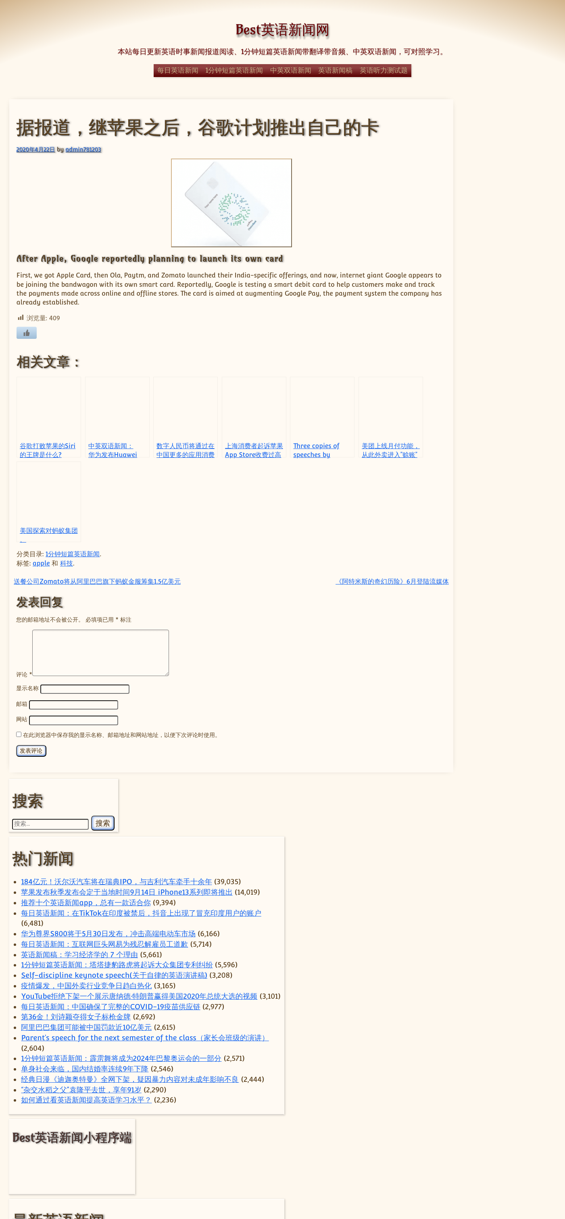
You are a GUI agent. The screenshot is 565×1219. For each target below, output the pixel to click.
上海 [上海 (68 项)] (458, 1051)
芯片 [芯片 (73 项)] (524, 1128)
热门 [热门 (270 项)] (498, 1085)
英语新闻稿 (335, 70)
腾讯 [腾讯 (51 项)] (503, 1128)
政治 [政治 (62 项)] (522, 1075)
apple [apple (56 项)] (434, 995)
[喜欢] (26, 332)
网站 (21, 727)
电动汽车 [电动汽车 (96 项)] (484, 1099)
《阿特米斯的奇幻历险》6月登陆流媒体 (343, 580)
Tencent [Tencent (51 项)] (521, 1022)
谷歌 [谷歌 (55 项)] (477, 1140)
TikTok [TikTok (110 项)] (474, 1034)
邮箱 (21, 712)
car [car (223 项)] (504, 994)
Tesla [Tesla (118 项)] (439, 1034)
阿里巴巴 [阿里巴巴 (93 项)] (506, 1139)
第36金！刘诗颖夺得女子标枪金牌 (487, 497)
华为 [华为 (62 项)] (433, 1064)
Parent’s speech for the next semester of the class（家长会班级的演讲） (487, 549)
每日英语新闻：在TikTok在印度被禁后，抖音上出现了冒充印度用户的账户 (490, 289)
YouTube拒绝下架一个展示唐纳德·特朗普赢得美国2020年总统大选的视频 (488, 455)
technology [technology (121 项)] (481, 1021)
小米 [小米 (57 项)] (453, 1075)
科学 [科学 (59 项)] (458, 1114)
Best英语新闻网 (282, 29)
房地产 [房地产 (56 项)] (474, 1075)
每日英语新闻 (177, 70)
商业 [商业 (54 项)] (454, 1064)
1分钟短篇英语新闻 (234, 70)
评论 (23, 682)
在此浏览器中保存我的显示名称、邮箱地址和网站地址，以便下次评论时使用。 (121, 742)
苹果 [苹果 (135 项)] (450, 1139)
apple (41, 563)
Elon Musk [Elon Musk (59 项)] (504, 1010)
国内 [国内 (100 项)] (479, 1063)
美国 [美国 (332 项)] (470, 1127)
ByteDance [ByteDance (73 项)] (466, 995)
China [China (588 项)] (454, 1007)
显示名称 (27, 696)
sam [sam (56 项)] (443, 1022)
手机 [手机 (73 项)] (498, 1075)
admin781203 (82, 148)
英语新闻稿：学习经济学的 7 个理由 (490, 351)
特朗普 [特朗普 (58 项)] (452, 1100)
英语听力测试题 (384, 70)
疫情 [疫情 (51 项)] (513, 1100)
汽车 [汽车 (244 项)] (454, 1085)
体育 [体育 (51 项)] (536, 1051)
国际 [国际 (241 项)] (514, 1063)
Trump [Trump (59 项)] (506, 1035)
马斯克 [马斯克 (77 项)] (449, 1150)
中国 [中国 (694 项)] (498, 1049)
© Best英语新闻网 (282, 1180)
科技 (65, 563)
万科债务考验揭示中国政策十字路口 (490, 818)
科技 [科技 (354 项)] (493, 1113)
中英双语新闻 (290, 70)
